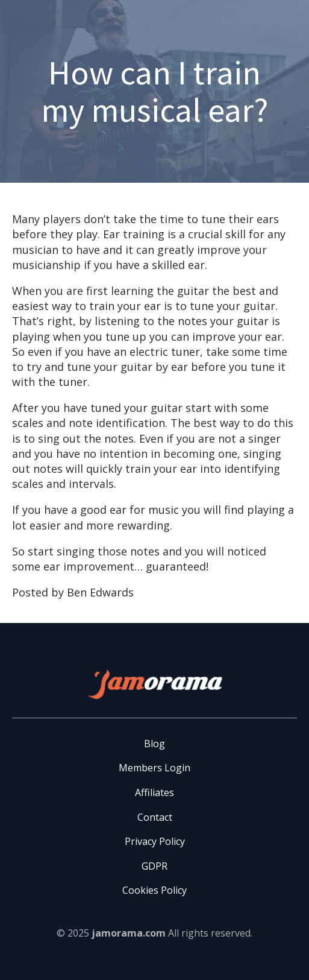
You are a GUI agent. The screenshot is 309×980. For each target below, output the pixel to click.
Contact (154, 817)
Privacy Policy (155, 841)
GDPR (154, 866)
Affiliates (154, 792)
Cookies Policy (154, 890)
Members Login (154, 767)
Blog (154, 743)
